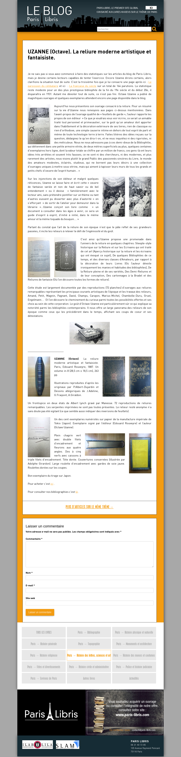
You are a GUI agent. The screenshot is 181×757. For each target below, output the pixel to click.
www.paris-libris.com (132, 715)
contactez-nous (121, 730)
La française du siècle (82, 86)
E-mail (29, 585)
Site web (30, 598)
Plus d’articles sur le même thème (89, 506)
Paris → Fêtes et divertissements (43, 667)
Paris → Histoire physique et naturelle (134, 632)
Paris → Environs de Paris (44, 678)
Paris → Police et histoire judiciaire (134, 667)
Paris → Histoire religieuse (43, 655)
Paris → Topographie (89, 644)
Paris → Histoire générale (44, 644)
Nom (28, 572)
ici (51, 483)
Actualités (134, 678)
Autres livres (89, 678)
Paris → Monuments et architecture (134, 644)
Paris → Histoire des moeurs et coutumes (134, 655)
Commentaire (34, 538)
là (77, 492)
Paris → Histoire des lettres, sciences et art (89, 655)
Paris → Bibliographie (89, 632)
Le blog (49, 15)
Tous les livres (44, 632)
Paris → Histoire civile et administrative (89, 667)
